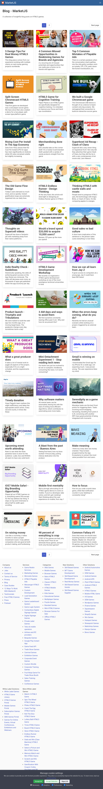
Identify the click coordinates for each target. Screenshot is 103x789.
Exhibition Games (31, 655)
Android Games (91, 576)
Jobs (6, 571)
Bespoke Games (30, 638)
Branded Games (50, 605)
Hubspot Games (91, 620)
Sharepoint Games (92, 623)
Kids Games (49, 593)
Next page (95, 25)
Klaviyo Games (90, 629)
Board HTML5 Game (32, 728)
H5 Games (89, 597)
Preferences (57, 785)
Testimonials (9, 594)
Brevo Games (90, 632)
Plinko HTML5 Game (32, 705)
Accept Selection (51, 781)
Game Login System (32, 607)
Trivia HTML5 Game (32, 725)
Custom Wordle (30, 664)
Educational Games (51, 596)
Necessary (34, 785)
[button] (100, 3)
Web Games (49, 568)
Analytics (46, 785)
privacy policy (51, 778)
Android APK (89, 579)
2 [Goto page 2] (49, 25)
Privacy (7, 580)
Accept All (38, 781)
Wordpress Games (92, 603)
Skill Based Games (72, 568)
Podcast (7, 603)
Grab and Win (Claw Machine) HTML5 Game (31, 742)
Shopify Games (90, 614)
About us (7, 568)
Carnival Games (30, 652)
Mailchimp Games (92, 626)
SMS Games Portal (11, 717)
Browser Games (50, 574)
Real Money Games (72, 582)
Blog (6, 583)
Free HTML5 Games (12, 597)
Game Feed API (30, 646)
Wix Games (89, 617)
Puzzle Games (49, 602)
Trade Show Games (31, 649)
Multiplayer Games (51, 599)
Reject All (65, 781)
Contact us (8, 574)
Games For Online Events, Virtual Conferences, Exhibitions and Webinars (11, 725)
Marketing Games (31, 573)
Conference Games (31, 684)
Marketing (68, 785)
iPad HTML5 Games (92, 582)
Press (6, 600)
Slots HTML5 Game (31, 731)
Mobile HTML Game (92, 594)
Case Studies (9, 586)
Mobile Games (50, 571)
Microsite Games (30, 576)
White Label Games (11, 692)
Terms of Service (10, 577)
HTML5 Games (90, 591)
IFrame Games (90, 606)
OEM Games (89, 573)
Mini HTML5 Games (52, 608)
